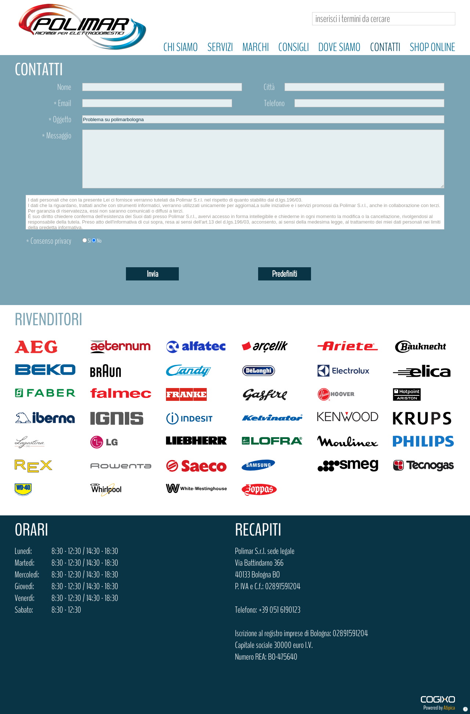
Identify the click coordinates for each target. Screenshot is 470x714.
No (99, 241)
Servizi (220, 47)
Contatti (385, 47)
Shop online (432, 47)
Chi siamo (180, 47)
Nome (64, 87)
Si (89, 241)
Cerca (447, 19)
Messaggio (56, 135)
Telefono (274, 103)
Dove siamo (339, 47)
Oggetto (59, 119)
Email (62, 103)
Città (269, 87)
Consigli (293, 47)
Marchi (255, 47)
